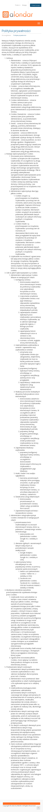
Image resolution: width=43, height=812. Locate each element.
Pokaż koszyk (36, 5)
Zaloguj (24, 5)
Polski (17, 5)
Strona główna (6, 35)
